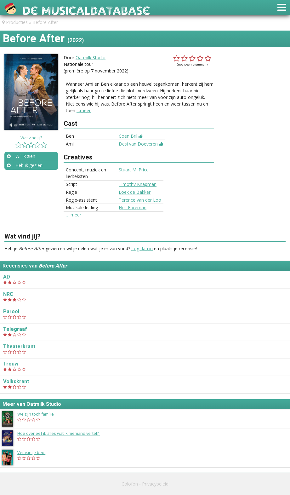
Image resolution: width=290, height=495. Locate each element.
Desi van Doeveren (138, 144)
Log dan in (142, 248)
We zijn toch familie (39, 414)
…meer (84, 110)
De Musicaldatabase (86, 9)
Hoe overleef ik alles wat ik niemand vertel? (61, 433)
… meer (73, 215)
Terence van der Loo (140, 200)
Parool (11, 311)
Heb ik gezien (29, 165)
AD (6, 277)
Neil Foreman (132, 207)
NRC (8, 294)
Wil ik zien (25, 156)
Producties (17, 22)
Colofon (130, 484)
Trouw (10, 364)
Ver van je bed (34, 452)
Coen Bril (128, 136)
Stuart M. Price (134, 170)
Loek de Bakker (135, 192)
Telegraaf (15, 329)
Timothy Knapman (137, 184)
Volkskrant (16, 381)
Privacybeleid (155, 484)
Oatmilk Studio (90, 57)
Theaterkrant (19, 346)
